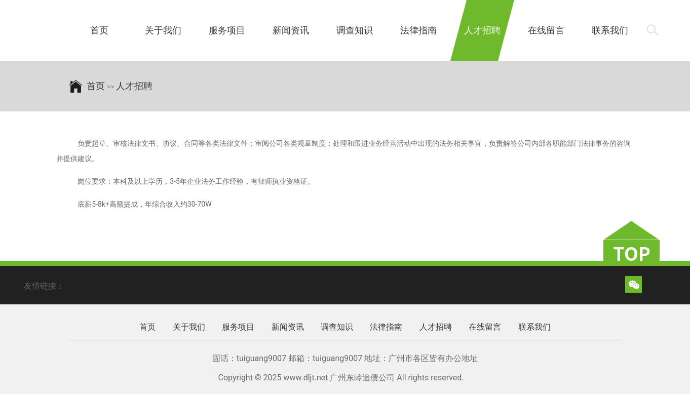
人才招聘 (482, 30)
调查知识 (354, 30)
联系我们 (610, 30)
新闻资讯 (291, 30)
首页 (99, 30)
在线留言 (546, 30)
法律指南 (418, 30)
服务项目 (227, 30)
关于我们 (163, 30)
